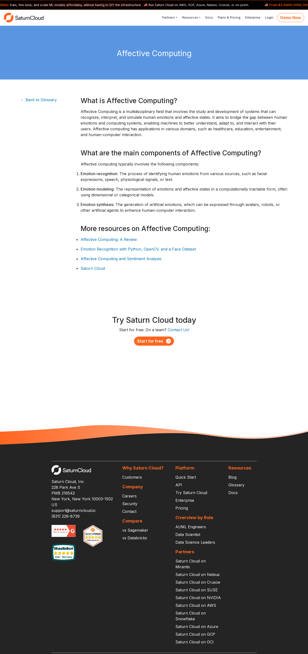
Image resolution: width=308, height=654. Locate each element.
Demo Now (290, 17)
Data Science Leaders (195, 542)
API (178, 484)
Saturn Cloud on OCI (194, 642)
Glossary (236, 484)
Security (129, 503)
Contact (129, 511)
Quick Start (185, 477)
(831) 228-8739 (65, 516)
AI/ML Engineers (190, 526)
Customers (132, 477)
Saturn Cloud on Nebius (197, 574)
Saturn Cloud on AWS (195, 605)
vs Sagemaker (135, 530)
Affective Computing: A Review (109, 239)
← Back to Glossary (38, 99)
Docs (208, 17)
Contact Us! (178, 329)
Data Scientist (187, 534)
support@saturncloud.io (73, 510)
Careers (129, 496)
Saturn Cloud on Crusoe (197, 582)
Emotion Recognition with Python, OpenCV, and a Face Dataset (138, 249)
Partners (168, 17)
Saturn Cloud (93, 268)
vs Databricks (134, 537)
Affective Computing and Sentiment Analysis (121, 258)
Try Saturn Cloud (191, 492)
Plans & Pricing (228, 17)
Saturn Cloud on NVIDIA (198, 597)
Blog (232, 477)
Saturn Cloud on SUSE (196, 590)
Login (268, 17)
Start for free (154, 341)
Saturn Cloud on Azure (196, 626)
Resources (189, 17)
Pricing (181, 508)
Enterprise (252, 17)
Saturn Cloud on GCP (195, 634)
